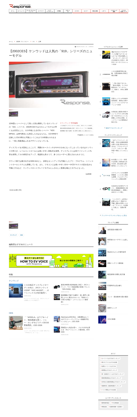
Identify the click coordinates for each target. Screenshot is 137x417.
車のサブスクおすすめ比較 (109, 362)
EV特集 (59, 11)
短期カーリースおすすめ (109, 366)
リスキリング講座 (114, 11)
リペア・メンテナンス (50, 11)
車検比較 (104, 406)
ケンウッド (13, 235)
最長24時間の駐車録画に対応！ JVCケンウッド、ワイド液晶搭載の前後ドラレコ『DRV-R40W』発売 (85, 128)
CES (21, 235)
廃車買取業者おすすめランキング (111, 378)
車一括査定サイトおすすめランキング (113, 374)
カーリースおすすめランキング (111, 358)
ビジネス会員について (124, 11)
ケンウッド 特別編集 (69, 123)
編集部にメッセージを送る (86, 135)
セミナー (86, 11)
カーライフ (41, 11)
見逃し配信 (95, 11)
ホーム (12, 11)
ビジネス (77, 11)
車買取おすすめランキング (109, 370)
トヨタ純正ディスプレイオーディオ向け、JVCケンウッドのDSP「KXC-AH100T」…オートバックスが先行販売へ (88, 125)
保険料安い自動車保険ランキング (111, 386)
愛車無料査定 (105, 403)
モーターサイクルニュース (31, 11)
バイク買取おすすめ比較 (109, 390)
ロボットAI (68, 11)
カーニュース (21, 11)
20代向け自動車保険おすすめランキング (113, 382)
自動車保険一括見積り (116, 406)
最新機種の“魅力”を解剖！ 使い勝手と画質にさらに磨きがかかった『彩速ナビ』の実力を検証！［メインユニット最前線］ (90, 130)
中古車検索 (115, 403)
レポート (104, 11)
